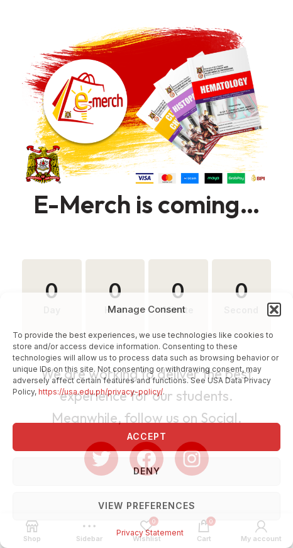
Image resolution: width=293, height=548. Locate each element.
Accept (147, 436)
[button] (274, 309)
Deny (146, 471)
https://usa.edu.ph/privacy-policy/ (100, 391)
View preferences (147, 505)
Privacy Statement (150, 532)
